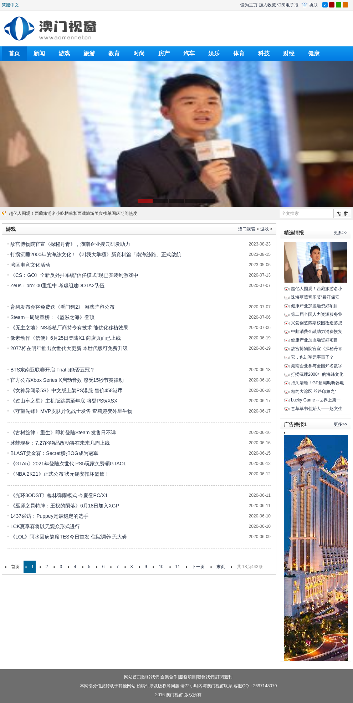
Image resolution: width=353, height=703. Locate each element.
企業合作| (169, 676)
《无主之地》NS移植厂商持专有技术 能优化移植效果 (69, 327)
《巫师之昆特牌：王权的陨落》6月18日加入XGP (64, 506)
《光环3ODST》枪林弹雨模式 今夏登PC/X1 (59, 495)
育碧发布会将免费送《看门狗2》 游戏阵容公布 (62, 307)
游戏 (64, 53)
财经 (289, 53)
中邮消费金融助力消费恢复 (316, 331)
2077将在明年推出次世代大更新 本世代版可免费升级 (69, 348)
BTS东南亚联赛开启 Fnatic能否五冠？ (52, 370)
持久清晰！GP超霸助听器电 (317, 382)
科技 (264, 53)
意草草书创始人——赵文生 (316, 408)
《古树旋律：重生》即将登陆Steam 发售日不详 (63, 432)
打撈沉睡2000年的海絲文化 (317, 374)
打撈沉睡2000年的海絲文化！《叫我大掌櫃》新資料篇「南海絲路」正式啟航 (95, 254)
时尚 (139, 53)
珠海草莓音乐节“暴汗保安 (315, 297)
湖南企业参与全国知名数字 (316, 365)
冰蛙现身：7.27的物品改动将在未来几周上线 (60, 443)
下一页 (198, 566)
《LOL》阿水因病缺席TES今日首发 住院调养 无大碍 (68, 537)
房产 (164, 53)
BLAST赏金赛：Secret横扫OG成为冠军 (54, 453)
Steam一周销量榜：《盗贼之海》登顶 (52, 317)
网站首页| (133, 676)
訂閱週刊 (223, 676)
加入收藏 (267, 4)
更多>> (340, 232)
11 (177, 566)
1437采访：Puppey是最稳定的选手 (49, 516)
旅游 (89, 53)
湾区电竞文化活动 (30, 265)
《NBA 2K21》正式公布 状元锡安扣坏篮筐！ (60, 474)
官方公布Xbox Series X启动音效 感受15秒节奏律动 (67, 380)
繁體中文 (10, 4)
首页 (14, 53)
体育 (239, 53)
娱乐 (214, 53)
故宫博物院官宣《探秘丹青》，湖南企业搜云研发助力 (70, 244)
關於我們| (151, 676)
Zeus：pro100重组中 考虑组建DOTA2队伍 (57, 285)
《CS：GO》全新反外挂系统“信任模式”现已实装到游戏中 (74, 275)
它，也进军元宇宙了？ (312, 357)
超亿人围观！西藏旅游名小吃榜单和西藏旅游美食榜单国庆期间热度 (73, 213)
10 (161, 566)
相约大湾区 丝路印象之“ (313, 391)
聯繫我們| (206, 676)
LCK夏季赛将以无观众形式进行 (45, 526)
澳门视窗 (246, 229)
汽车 (189, 53)
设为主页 (248, 4)
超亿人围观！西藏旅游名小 (316, 288)
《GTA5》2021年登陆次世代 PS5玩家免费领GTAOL (68, 463)
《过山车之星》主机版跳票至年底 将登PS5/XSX (63, 401)
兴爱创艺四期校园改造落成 (316, 322)
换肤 (313, 4)
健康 (313, 53)
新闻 (39, 53)
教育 (114, 53)
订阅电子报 (287, 4)
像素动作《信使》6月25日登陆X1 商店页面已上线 (65, 338)
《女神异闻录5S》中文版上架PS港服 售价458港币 (66, 390)
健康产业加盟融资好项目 (314, 305)
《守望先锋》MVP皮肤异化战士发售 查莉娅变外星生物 (71, 411)
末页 (220, 566)
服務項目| (188, 676)
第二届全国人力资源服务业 (316, 314)
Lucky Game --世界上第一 (316, 400)
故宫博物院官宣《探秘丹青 (316, 348)
